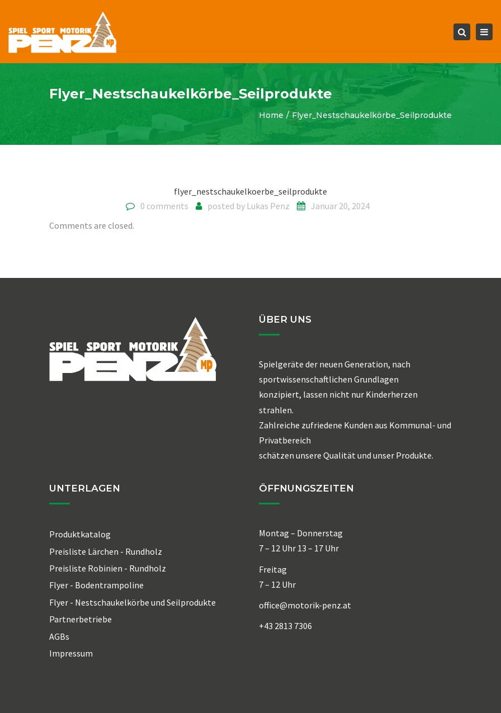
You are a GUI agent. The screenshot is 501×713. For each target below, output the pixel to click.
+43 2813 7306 (285, 625)
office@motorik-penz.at (305, 605)
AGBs (59, 636)
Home (271, 115)
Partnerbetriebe (80, 619)
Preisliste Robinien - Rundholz (107, 568)
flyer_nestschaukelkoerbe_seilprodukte (250, 191)
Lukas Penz (268, 205)
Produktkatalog (80, 534)
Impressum (71, 653)
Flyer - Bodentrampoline (96, 585)
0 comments (164, 205)
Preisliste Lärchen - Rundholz (105, 551)
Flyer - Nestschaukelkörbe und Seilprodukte (132, 602)
